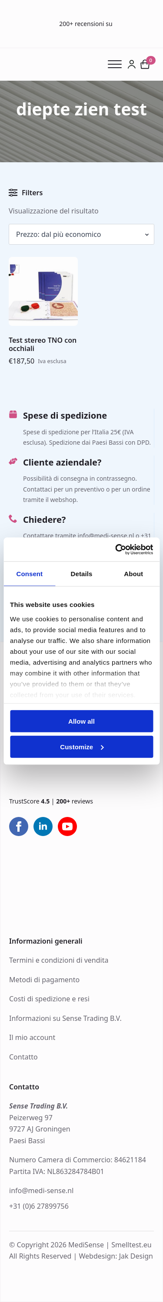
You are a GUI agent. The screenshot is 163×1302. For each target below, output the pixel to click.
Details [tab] (82, 573)
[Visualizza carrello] (145, 64)
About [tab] (133, 573)
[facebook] (18, 826)
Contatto (23, 1057)
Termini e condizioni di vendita (58, 960)
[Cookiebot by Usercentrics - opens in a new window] (116, 549)
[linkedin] (43, 826)
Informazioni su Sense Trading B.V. (65, 1018)
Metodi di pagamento (44, 979)
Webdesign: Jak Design (116, 1256)
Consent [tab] (29, 573)
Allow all (81, 721)
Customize (81, 747)
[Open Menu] (117, 64)
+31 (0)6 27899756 (39, 1206)
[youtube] (67, 826)
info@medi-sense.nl (41, 1190)
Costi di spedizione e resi (49, 999)
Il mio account (32, 1037)
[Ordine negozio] (81, 234)
